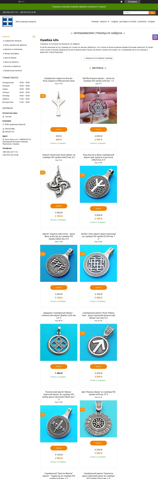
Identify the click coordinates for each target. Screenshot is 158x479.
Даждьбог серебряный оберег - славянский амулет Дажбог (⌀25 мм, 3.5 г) (58, 236)
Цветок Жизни (10, 58)
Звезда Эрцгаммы (11, 54)
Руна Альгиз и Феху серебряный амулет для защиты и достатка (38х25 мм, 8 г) (58, 157)
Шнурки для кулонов (13, 71)
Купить (58, 129)
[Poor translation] (9, 442)
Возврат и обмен (10, 415)
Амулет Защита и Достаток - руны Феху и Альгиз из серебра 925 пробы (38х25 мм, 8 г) (98, 157)
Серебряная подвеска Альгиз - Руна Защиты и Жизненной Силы (58, 79)
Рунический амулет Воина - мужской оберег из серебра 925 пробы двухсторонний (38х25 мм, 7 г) (136, 238)
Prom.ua (90, 426)
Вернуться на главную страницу (99, 58)
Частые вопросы (87, 412)
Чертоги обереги (11, 62)
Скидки (114, 22)
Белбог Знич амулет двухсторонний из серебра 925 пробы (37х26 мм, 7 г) (137, 157)
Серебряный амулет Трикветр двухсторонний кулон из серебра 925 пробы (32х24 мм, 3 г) (137, 318)
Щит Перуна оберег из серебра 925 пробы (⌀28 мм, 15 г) (58, 316)
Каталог (103, 22)
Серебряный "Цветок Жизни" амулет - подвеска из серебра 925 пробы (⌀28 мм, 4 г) (97, 318)
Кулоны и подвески (12, 66)
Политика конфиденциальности (98, 428)
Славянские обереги (12, 41)
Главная (95, 22)
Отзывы (151, 22)
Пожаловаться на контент (76, 428)
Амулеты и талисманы (13, 49)
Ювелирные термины (90, 415)
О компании (46, 412)
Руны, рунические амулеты (15, 45)
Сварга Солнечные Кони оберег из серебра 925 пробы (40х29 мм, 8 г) (136, 79)
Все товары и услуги (57, 393)
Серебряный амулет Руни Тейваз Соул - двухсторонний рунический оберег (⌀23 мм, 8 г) (97, 236)
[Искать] (152, 12)
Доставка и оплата (127, 22)
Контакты (142, 22)
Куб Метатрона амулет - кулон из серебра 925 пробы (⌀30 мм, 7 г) (98, 79)
